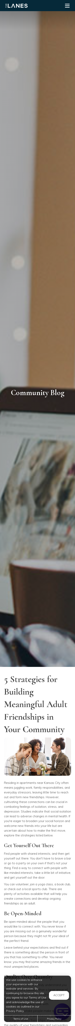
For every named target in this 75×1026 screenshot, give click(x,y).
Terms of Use (20, 1018)
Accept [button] (59, 995)
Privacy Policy (54, 1018)
